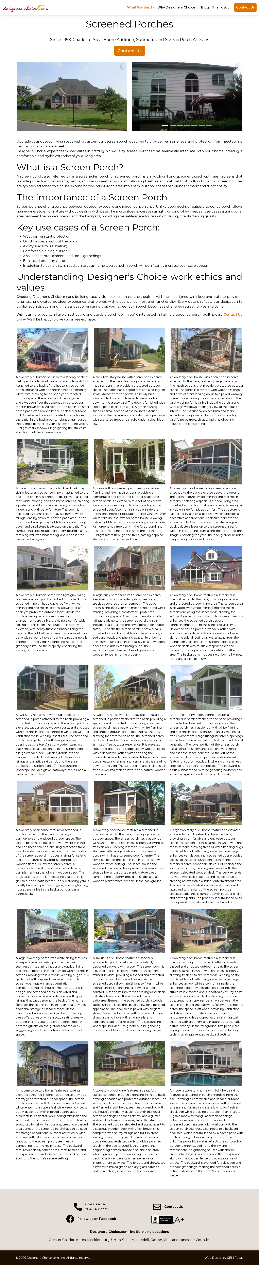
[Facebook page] (91, 1219)
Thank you (220, 7)
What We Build (139, 7)
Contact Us (245, 7)
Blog (205, 7)
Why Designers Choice (176, 7)
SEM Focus (235, 1258)
